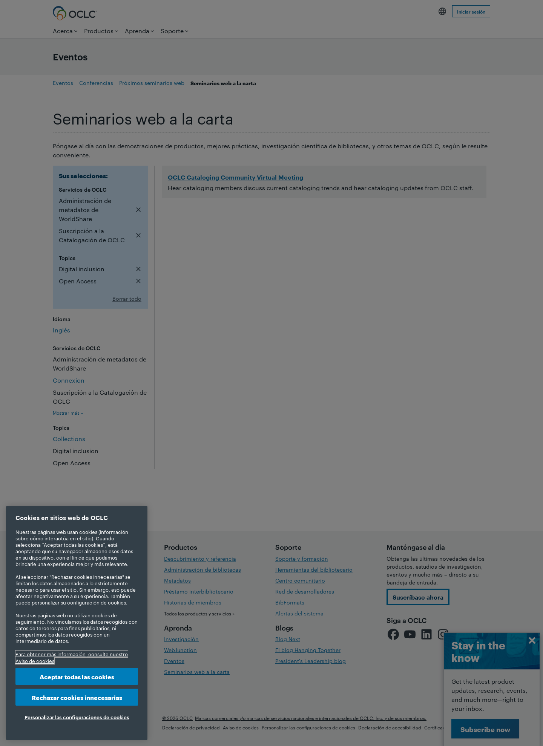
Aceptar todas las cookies (77, 676)
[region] (76, 623)
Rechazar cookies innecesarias (77, 697)
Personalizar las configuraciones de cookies (77, 717)
